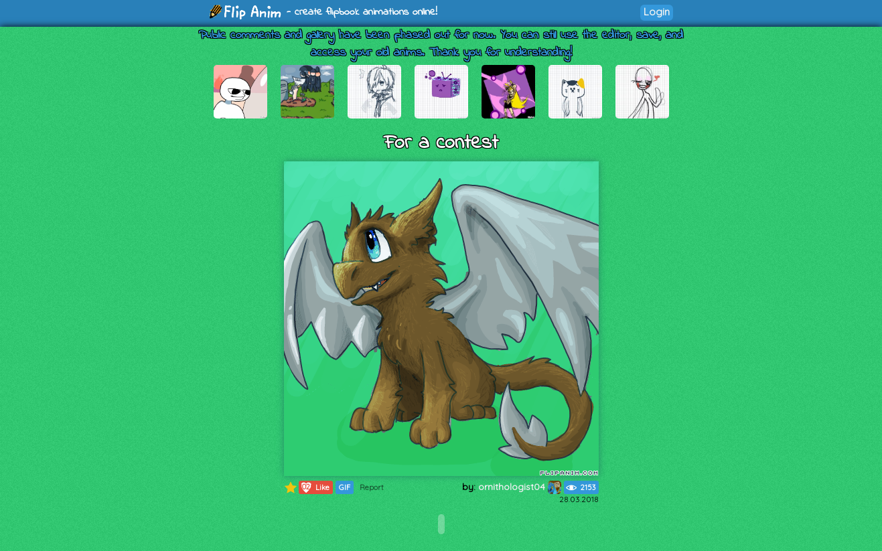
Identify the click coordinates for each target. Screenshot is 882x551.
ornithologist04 (519, 487)
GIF (344, 487)
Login (657, 11)
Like (314, 487)
